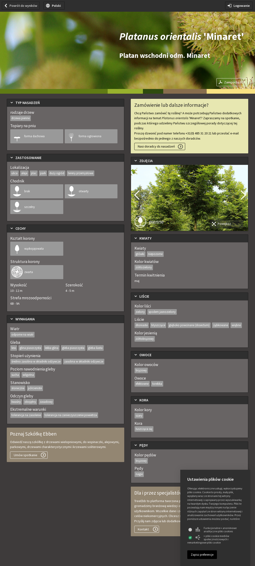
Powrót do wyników (23, 6)
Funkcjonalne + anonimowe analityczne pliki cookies (216, 529)
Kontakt (143, 529)
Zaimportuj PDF (235, 82)
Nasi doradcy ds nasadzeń (156, 146)
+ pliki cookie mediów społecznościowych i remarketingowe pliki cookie (208, 539)
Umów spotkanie (25, 455)
